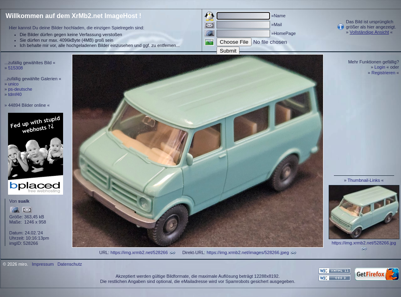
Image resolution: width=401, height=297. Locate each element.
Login (379, 67)
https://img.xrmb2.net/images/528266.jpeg (248, 252)
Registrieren (383, 72)
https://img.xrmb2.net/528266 (139, 252)
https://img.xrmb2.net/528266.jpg (363, 242)
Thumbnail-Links (364, 180)
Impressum (42, 264)
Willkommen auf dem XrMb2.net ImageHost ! (73, 15)
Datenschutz (69, 264)
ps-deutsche (20, 89)
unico (13, 83)
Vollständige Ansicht (369, 32)
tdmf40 (15, 94)
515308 (15, 67)
